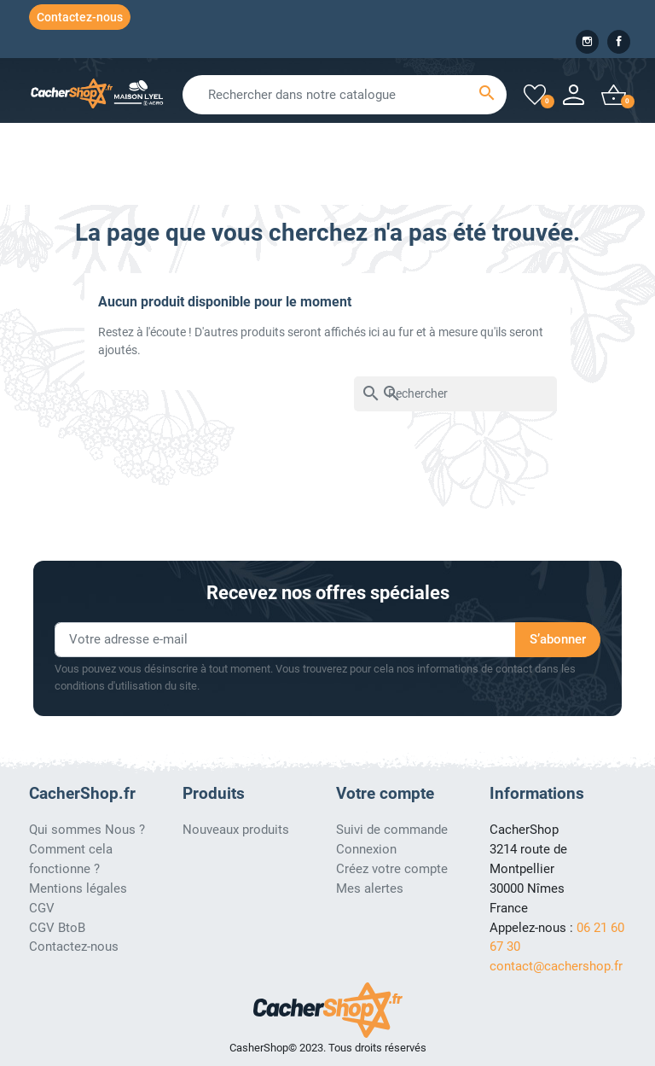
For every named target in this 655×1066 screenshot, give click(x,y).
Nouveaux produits (236, 829)
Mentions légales (78, 888)
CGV (42, 908)
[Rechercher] (455, 393)
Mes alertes (369, 888)
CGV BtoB (57, 927)
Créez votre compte (392, 869)
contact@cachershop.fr (556, 966)
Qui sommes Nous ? (87, 829)
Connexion (366, 849)
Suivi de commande (392, 829)
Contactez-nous (80, 17)
